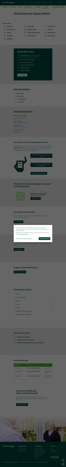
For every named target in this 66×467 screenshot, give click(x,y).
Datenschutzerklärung (23, 234)
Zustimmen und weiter (44, 238)
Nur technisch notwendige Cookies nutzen (24, 238)
